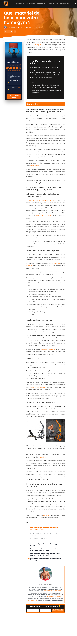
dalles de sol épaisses (37, 387)
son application (54, 596)
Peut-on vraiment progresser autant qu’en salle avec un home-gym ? (45, 554)
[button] (45, 528)
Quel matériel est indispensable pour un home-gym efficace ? (44, 528)
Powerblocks (55, 263)
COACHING (25, 4)
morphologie (34, 166)
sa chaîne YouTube (32, 600)
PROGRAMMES (32, 4)
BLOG (68, 4)
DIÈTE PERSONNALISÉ (41, 4)
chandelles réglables (48, 349)
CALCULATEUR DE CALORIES (52, 4)
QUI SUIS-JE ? (19, 4)
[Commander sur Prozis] (13, 70)
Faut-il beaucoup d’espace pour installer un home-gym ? (45, 559)
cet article (46, 515)
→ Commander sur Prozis (13, 96)
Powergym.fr (38, 45)
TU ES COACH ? (63, 4)
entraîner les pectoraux (43, 215)
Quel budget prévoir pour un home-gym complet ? (44, 544)
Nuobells (29, 266)
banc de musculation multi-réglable (41, 200)
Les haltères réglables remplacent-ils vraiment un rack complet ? (43, 549)
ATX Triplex (42, 457)
